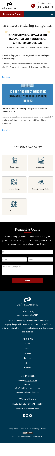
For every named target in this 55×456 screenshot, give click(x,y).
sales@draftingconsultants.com (27, 388)
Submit (27, 280)
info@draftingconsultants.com (27, 392)
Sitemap (43, 429)
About (27, 348)
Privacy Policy (13, 429)
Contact (27, 368)
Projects (27, 358)
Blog (27, 363)
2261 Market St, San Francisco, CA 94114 (27, 313)
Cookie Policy (34, 429)
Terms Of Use (24, 429)
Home (27, 344)
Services (27, 353)
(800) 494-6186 (45, 7)
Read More (6, 77)
